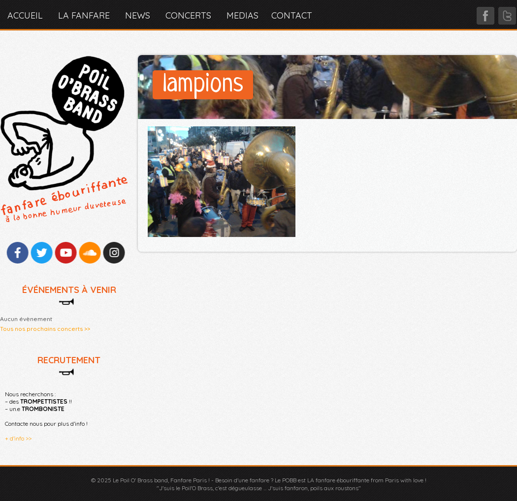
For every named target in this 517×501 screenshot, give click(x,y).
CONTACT (291, 15)
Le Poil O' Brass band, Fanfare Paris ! (161, 480)
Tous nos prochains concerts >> (45, 328)
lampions (202, 84)
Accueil (25, 15)
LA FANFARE (84, 15)
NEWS (137, 15)
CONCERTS (188, 15)
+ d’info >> (18, 438)
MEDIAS (242, 15)
